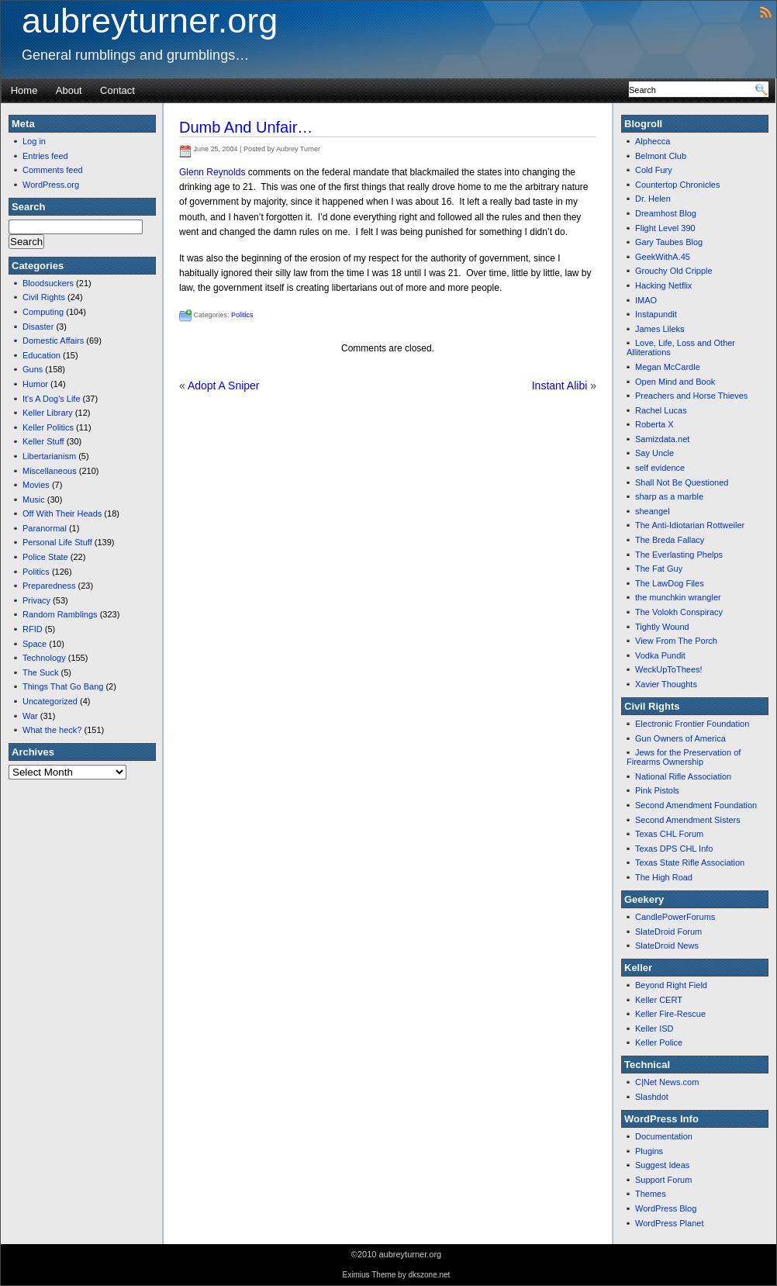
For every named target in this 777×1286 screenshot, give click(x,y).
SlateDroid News (667, 945)
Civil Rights (43, 297)
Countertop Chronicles (677, 184)
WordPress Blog (665, 1208)
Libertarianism (49, 456)
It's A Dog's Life (51, 398)
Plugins (649, 1151)
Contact (117, 90)
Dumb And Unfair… (246, 127)
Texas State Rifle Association (689, 862)
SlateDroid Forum (668, 931)
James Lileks (660, 329)
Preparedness (49, 585)
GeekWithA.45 (662, 256)
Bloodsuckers (48, 283)
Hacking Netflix (663, 285)
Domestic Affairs (53, 340)
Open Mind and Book (675, 381)
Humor (35, 384)
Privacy (36, 600)
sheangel (652, 511)
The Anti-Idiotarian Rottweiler (689, 525)
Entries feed (45, 156)
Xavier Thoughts (666, 684)
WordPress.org (50, 184)
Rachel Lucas (661, 410)
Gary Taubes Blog (669, 242)
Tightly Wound (662, 626)
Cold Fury (653, 170)
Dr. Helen (653, 198)
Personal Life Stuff (57, 542)
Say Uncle (654, 453)
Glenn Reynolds (212, 172)
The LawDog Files (669, 583)
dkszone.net (429, 1274)
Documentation (663, 1136)
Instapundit (656, 314)
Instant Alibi (560, 385)
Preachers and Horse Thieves (691, 395)
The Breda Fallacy (669, 539)
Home (24, 90)
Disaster (38, 326)
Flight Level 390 (665, 228)
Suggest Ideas (662, 1165)
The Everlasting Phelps (679, 554)
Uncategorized (50, 701)
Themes (650, 1193)
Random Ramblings (60, 614)
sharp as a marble (669, 496)
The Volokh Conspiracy (679, 612)
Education (41, 355)
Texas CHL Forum (669, 833)
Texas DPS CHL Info (674, 848)
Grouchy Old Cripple (674, 270)
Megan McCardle (667, 367)
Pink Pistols (657, 790)
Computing (43, 311)
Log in (34, 141)
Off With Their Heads (62, 513)
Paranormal (44, 528)
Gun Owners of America (680, 738)
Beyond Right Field (671, 985)
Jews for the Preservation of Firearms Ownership (684, 757)
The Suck (40, 672)
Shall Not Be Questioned (681, 482)
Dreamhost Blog (665, 213)
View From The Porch (676, 640)
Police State (45, 557)
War (30, 716)
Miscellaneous (49, 470)
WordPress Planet (669, 1223)
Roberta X (654, 424)
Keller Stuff (43, 441)
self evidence (660, 467)
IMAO (646, 300)
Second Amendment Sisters (688, 819)
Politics (36, 571)
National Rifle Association (683, 776)
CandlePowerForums (675, 916)
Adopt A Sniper (224, 385)
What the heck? (51, 730)
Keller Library (47, 412)
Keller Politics (48, 427)
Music (33, 499)
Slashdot (651, 1096)
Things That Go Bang (62, 686)
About (69, 90)
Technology (44, 657)
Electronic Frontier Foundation (692, 723)
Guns (32, 369)
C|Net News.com (667, 1082)
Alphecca (652, 141)
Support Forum (663, 1179)
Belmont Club (660, 156)
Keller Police (658, 1042)
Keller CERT (658, 999)
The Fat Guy (658, 568)
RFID (32, 629)
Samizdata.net (662, 439)
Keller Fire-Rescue (670, 1013)
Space (34, 643)
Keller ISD (654, 1028)
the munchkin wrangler (678, 597)
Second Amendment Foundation (696, 805)
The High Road (663, 877)
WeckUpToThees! (669, 669)
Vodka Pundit (660, 655)
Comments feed (52, 170)
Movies (36, 484)
